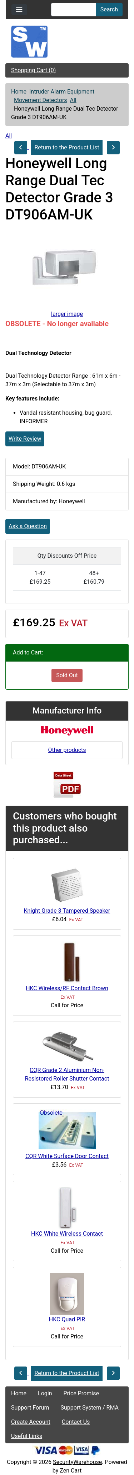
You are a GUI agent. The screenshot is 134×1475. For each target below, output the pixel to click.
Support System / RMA (90, 1407)
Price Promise (81, 1393)
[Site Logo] (67, 42)
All (73, 100)
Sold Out (67, 675)
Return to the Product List (66, 147)
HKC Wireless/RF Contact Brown (67, 988)
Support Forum (30, 1407)
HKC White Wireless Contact (67, 1233)
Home (18, 91)
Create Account (30, 1421)
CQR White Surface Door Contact (67, 1156)
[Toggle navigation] (19, 9)
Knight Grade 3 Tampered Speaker (67, 910)
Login (45, 1393)
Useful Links (26, 1436)
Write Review (25, 438)
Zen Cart (70, 1470)
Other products (67, 750)
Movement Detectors (40, 100)
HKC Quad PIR (67, 1319)
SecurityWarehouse (77, 1462)
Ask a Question (28, 526)
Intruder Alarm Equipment (61, 91)
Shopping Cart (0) (33, 70)
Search (109, 9)
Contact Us (76, 1421)
